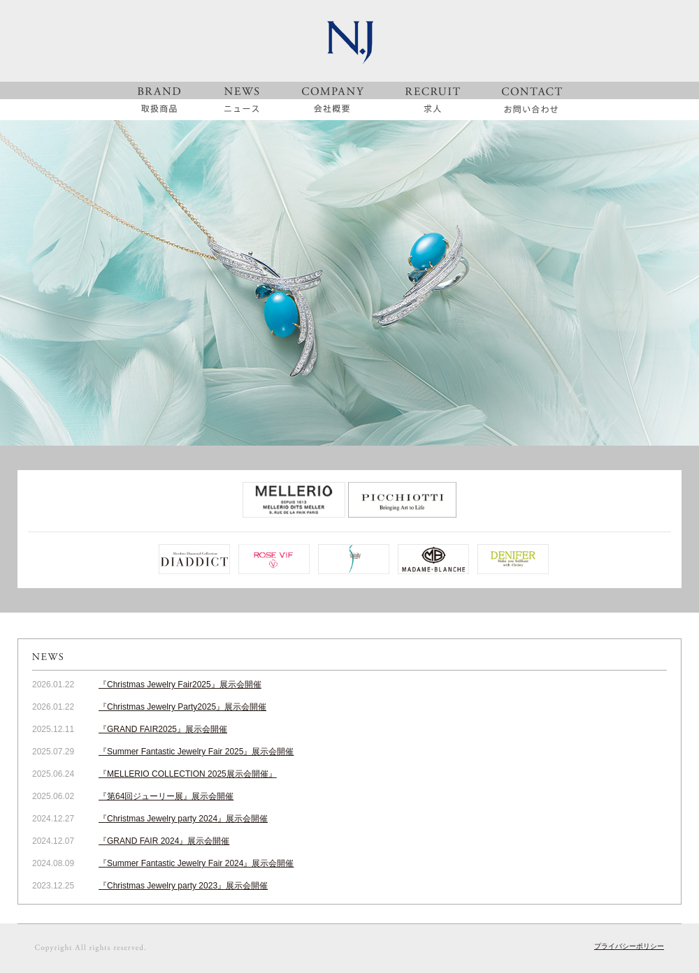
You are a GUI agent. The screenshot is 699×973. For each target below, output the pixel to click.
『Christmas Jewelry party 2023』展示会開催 (183, 886)
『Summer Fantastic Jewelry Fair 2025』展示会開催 (196, 751)
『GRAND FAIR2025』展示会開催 (163, 729)
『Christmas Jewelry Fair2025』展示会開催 (180, 684)
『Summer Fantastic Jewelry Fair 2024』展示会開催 (196, 863)
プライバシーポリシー (629, 946)
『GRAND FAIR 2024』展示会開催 (164, 841)
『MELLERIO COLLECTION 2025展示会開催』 (188, 774)
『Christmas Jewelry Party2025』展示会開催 (182, 707)
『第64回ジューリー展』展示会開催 (166, 796)
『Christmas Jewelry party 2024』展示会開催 (183, 819)
